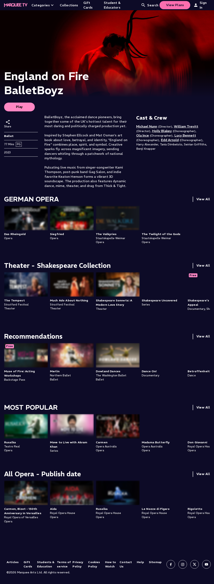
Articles (13, 562)
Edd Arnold (170, 140)
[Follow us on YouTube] (206, 564)
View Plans (175, 5)
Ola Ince (142, 135)
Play (19, 107)
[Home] (15, 5)
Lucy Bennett (185, 135)
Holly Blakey (162, 131)
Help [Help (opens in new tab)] (140, 562)
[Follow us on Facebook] (170, 564)
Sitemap (155, 562)
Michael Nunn (146, 126)
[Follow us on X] (194, 564)
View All (203, 199)
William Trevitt (186, 126)
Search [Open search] (149, 5)
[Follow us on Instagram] (182, 564)
